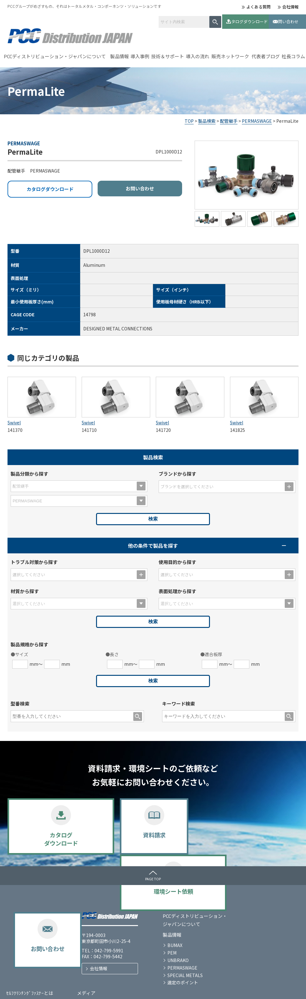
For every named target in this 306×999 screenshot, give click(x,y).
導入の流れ (197, 54)
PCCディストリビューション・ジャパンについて (55, 54)
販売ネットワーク (230, 54)
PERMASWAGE (257, 119)
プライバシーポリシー (26, 988)
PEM (96, 933)
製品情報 (119, 54)
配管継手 (228, 119)
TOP (189, 119)
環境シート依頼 (190, 835)
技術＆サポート (167, 54)
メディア (256, 896)
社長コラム (293, 54)
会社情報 (290, 7)
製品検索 (207, 119)
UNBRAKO (102, 940)
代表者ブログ (266, 54)
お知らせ (256, 906)
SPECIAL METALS (109, 955)
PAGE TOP (153, 876)
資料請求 (116, 835)
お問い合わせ (275, 20)
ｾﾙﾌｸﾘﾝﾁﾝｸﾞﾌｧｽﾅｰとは (199, 896)
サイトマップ (70, 988)
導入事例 (139, 54)
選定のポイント (107, 963)
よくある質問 (258, 7)
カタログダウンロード (226, 20)
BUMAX (99, 925)
